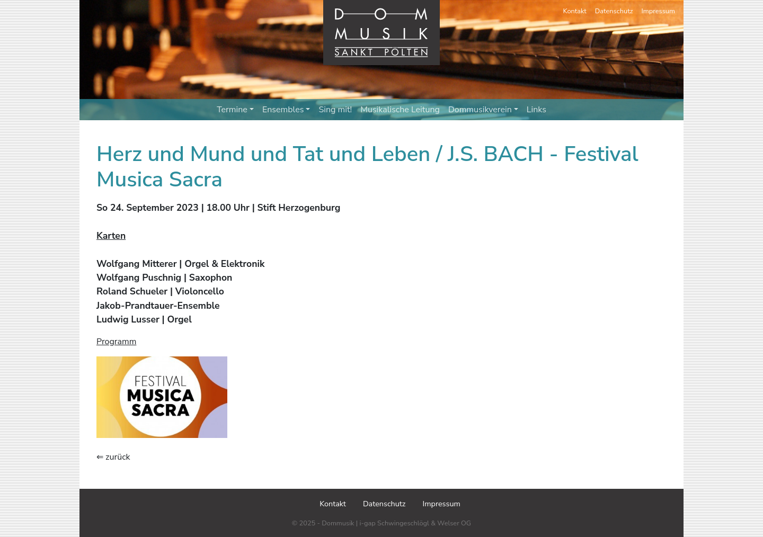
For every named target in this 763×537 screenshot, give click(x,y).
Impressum (658, 11)
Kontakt (575, 11)
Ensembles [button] (286, 109)
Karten (111, 235)
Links (536, 109)
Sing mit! (335, 109)
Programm (116, 341)
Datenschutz (614, 11)
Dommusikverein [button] (483, 109)
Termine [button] (235, 109)
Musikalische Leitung (400, 109)
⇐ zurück (113, 457)
